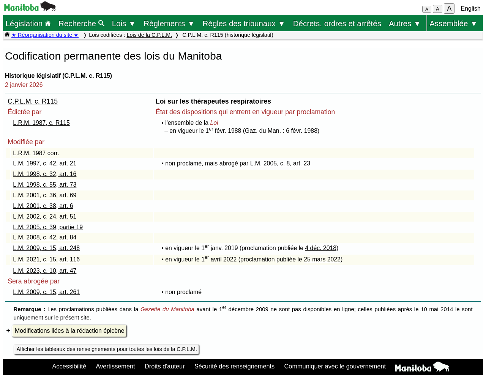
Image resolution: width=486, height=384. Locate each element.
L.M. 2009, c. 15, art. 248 (46, 248)
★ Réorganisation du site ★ (45, 35)
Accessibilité (69, 366)
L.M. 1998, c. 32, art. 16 (44, 174)
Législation (28, 23)
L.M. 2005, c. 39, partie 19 (48, 227)
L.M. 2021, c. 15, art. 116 (46, 259)
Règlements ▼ (169, 23)
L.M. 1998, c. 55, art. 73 (44, 184)
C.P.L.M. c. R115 (33, 101)
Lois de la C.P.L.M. (149, 35)
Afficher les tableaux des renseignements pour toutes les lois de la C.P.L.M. (106, 349)
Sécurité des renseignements (234, 366)
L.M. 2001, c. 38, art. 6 (43, 206)
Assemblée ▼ (453, 23)
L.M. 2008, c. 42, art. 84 (44, 237)
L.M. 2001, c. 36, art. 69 (44, 195)
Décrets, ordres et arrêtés (337, 23)
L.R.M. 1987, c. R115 (41, 123)
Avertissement (115, 366)
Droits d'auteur (165, 366)
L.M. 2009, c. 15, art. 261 (46, 292)
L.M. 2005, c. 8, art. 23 (280, 163)
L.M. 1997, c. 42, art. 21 (44, 163)
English (471, 8)
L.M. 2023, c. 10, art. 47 (44, 271)
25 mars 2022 (322, 259)
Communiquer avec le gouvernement (335, 366)
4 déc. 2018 (320, 248)
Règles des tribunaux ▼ (244, 23)
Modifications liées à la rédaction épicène (70, 330)
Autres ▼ (405, 23)
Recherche (81, 23)
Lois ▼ (124, 23)
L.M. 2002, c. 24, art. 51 (44, 216)
